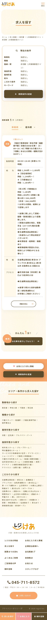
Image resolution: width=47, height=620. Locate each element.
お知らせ (29, 563)
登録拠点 (29, 558)
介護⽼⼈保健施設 (24, 456)
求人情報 (13, 37)
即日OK (20, 480)
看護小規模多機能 (31, 459)
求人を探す (8, 616)
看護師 (18, 420)
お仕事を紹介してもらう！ (23, 341)
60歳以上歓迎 (36, 485)
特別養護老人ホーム (10, 450)
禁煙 (4, 502)
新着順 (17, 127)
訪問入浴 (26, 467)
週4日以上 (32, 482)
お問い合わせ (23, 595)
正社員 (11, 435)
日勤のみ (23, 500)
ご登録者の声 (10, 563)
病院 (37, 462)
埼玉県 (30, 408)
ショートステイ (8, 456)
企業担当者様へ (32, 546)
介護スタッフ (7, 420)
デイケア (5, 464)
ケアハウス (6, 467)
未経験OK (33, 500)
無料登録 (39, 616)
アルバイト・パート (24, 435)
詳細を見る (23, 304)
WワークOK (27, 488)
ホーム (4, 37)
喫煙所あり (6, 494)
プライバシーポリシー (12, 608)
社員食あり (24, 502)
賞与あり (35, 502)
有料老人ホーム (8, 447)
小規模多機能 (28, 462)
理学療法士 (6, 423)
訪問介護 (17, 467)
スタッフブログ (32, 569)
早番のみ (5, 497)
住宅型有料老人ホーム (11, 462)
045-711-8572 (23, 582)
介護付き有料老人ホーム (12, 459)
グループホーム (23, 447)
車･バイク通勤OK (9, 485)
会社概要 (30, 551)
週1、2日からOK (19, 497)
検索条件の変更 (23, 94)
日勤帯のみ (6, 491)
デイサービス (33, 453)
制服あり (5, 488)
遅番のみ (35, 494)
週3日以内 (16, 488)
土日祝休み (23, 485)
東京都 (21, 37)
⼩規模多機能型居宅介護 (22, 464)
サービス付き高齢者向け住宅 (13, 453)
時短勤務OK (13, 502)
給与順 (30, 127)
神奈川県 (13, 408)
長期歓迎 (29, 480)
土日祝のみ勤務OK (21, 494)
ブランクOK (7, 482)
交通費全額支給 (8, 480)
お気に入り (23, 616)
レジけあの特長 (11, 540)
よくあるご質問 (11, 558)
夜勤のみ (17, 491)
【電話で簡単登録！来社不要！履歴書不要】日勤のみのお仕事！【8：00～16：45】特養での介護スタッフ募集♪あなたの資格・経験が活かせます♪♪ (28, 148)
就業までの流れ (11, 551)
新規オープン (20, 505)
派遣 (4, 435)
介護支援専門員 (29, 420)
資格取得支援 (7, 505)
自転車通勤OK (20, 482)
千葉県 (22, 408)
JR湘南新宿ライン (34, 37)
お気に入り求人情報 (23, 366)
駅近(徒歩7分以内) (9, 500)
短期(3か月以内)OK (31, 491)
